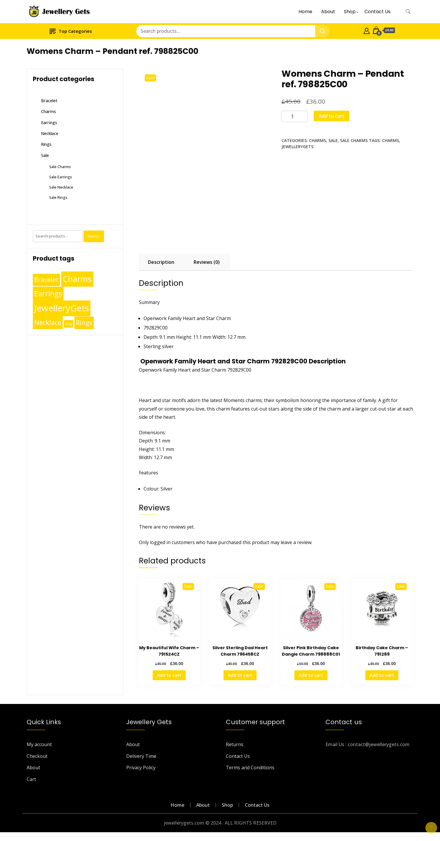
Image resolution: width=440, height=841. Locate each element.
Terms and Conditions (250, 767)
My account (39, 744)
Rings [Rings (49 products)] (84, 322)
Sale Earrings (60, 177)
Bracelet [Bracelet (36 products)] (46, 280)
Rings (46, 144)
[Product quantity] (295, 116)
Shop (350, 11)
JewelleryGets (297, 146)
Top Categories (71, 31)
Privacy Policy (141, 767)
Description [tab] (161, 262)
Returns (234, 744)
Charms (317, 140)
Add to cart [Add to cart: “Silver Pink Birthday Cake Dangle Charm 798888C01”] (311, 675)
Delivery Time (141, 756)
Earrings (49, 122)
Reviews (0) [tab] (207, 262)
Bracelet (49, 100)
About (328, 11)
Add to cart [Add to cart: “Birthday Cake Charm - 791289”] (382, 675)
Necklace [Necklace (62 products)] (47, 322)
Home (305, 11)
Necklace (49, 133)
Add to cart (331, 116)
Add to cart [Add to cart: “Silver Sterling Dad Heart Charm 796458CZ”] (240, 675)
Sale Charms (354, 140)
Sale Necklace (61, 187)
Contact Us (377, 11)
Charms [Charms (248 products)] (77, 278)
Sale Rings (58, 197)
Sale (333, 140)
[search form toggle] (408, 11)
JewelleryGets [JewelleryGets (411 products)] (61, 308)
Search (93, 236)
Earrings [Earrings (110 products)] (48, 293)
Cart (31, 779)
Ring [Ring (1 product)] (68, 324)
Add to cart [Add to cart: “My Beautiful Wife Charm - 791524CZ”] (169, 675)
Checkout (37, 756)
